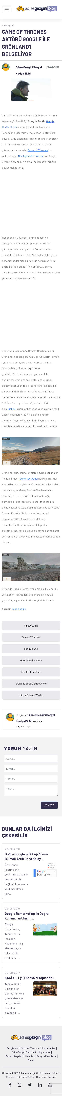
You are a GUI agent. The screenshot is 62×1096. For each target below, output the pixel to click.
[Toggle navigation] (6, 9)
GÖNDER (49, 805)
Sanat (31, 1060)
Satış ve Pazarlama (46, 1056)
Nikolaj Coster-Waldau (31, 155)
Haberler (29, 1056)
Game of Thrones (38, 150)
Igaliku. (12, 408)
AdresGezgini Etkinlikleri (24, 1052)
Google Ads (12, 1048)
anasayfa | (8, 25)
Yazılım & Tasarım (30, 1048)
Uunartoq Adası (29, 478)
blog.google (19, 608)
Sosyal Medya (48, 1048)
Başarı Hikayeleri (14, 1056)
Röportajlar (44, 1052)
